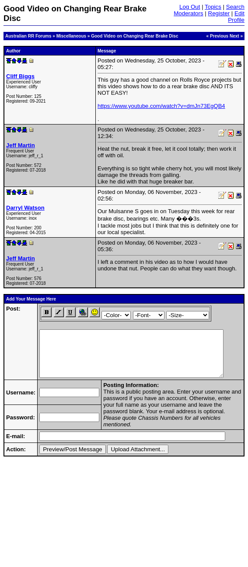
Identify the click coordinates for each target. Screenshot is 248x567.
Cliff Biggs (20, 76)
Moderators (188, 13)
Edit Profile (236, 16)
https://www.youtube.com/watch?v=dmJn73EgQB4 (161, 106)
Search (235, 6)
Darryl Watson (25, 207)
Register (219, 13)
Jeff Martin (20, 145)
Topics (213, 6)
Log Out (189, 6)
